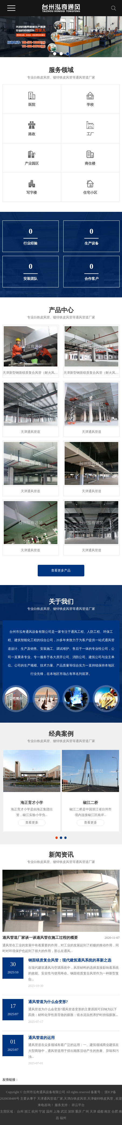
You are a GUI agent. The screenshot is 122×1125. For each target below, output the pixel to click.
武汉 (64, 1111)
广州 (85, 1111)
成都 (100, 1111)
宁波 (42, 1111)
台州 (20, 1111)
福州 (63, 1118)
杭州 (35, 1111)
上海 (56, 1111)
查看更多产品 (61, 570)
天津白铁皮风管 (75, 1098)
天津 (93, 1111)
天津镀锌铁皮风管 (100, 1098)
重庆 (78, 1111)
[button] (54, 53)
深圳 (71, 1111)
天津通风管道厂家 (50, 1098)
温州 (49, 1111)
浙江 (27, 1111)
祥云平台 (78, 1105)
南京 (107, 1111)
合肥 (114, 1111)
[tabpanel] (31, 790)
